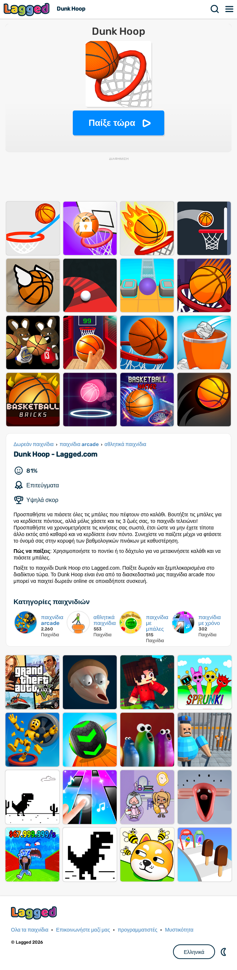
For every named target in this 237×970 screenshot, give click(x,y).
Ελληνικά (194, 952)
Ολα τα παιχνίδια (29, 930)
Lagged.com (35, 912)
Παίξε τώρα (112, 123)
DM (224, 951)
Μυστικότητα (179, 930)
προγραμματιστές (138, 930)
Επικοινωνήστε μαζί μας (83, 930)
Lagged (27, 9)
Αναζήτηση (215, 9)
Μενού (229, 9)
